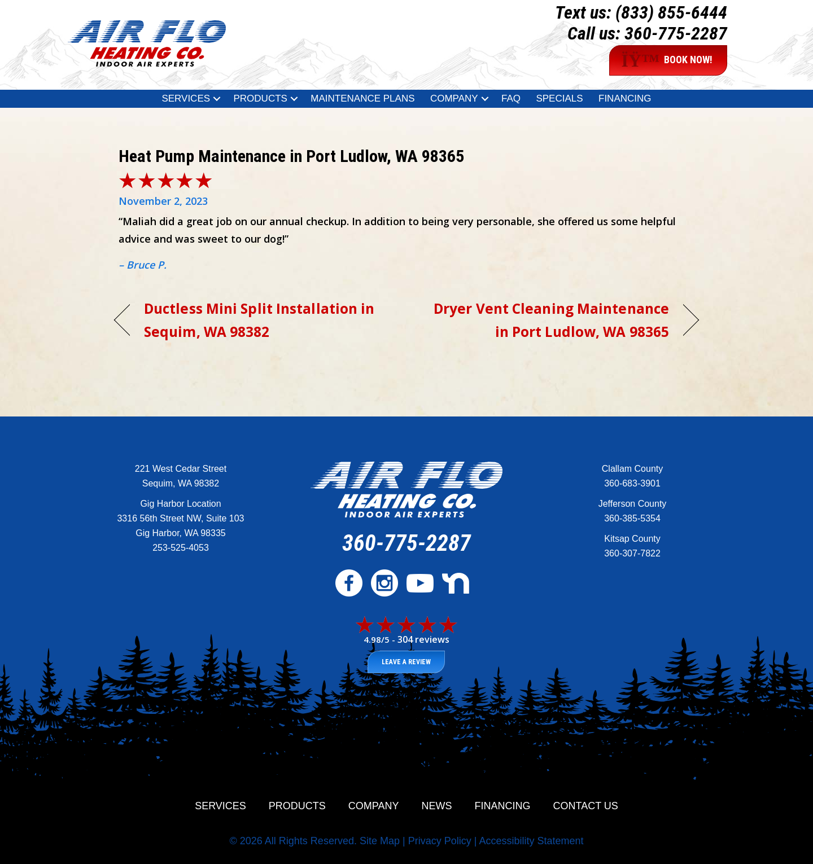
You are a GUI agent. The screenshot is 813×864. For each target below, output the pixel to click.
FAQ (511, 98)
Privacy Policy (439, 841)
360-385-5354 (632, 518)
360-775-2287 (675, 33)
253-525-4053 (180, 547)
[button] (217, 99)
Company (454, 98)
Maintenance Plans (362, 98)
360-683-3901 (632, 483)
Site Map (380, 841)
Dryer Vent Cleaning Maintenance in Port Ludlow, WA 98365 (546, 320)
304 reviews (423, 639)
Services (185, 98)
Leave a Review (406, 662)
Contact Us (585, 806)
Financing (625, 98)
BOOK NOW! (667, 60)
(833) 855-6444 (671, 12)
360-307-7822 (632, 553)
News (437, 806)
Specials (559, 98)
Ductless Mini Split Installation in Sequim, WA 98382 (259, 320)
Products (260, 98)
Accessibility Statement (531, 841)
